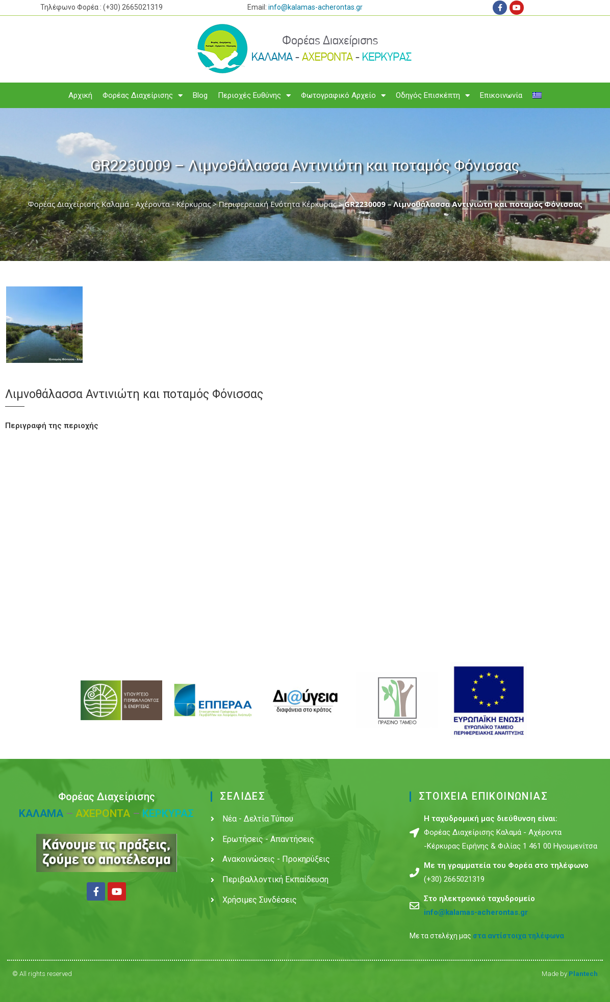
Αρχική (80, 95)
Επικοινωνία (501, 95)
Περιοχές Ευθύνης (254, 95)
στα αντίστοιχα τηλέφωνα (518, 936)
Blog (200, 95)
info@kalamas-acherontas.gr (315, 7)
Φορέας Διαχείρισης (143, 95)
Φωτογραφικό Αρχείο (343, 95)
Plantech (583, 974)
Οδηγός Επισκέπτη (433, 95)
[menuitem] (537, 95)
